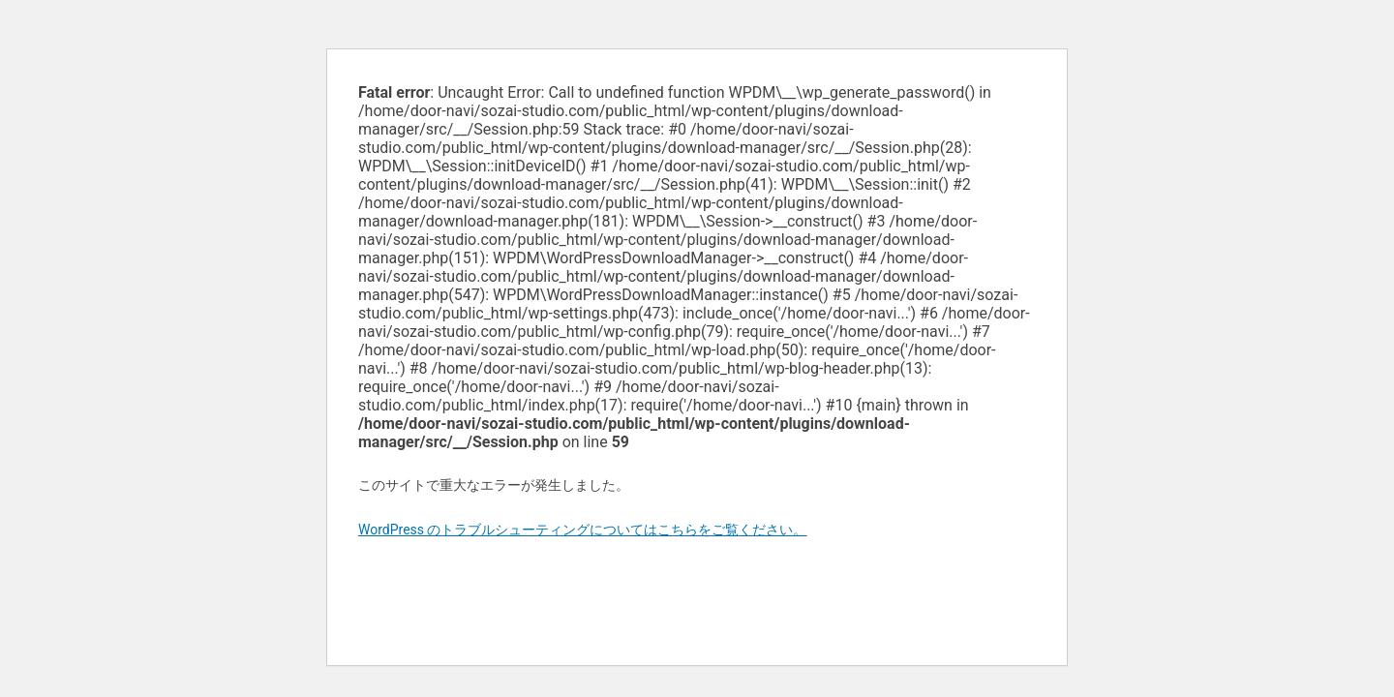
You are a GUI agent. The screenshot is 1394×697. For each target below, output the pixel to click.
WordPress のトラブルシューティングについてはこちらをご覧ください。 (582, 529)
